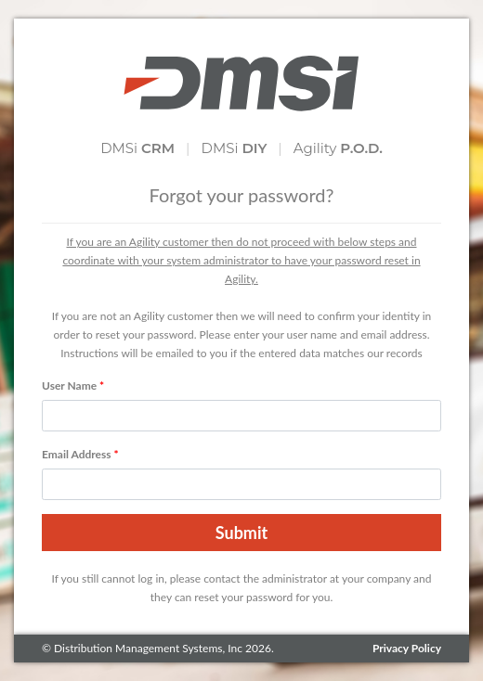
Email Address (76, 454)
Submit (241, 532)
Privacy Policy (406, 648)
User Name (69, 385)
